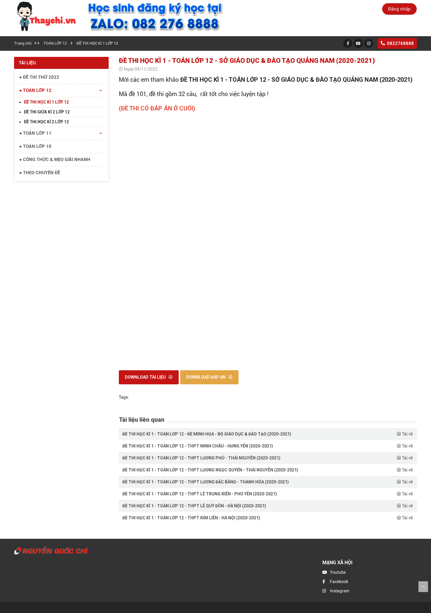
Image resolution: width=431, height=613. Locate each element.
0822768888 (397, 43)
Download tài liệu (149, 377)
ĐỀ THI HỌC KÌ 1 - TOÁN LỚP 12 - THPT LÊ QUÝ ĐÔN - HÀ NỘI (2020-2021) (194, 505)
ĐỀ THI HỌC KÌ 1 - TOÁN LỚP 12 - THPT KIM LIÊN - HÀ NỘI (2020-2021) (191, 517)
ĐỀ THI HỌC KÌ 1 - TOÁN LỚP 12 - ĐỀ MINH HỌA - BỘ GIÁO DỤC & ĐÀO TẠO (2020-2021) (206, 434)
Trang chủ (22, 43)
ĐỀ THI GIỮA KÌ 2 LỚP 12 (47, 112)
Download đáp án (209, 377)
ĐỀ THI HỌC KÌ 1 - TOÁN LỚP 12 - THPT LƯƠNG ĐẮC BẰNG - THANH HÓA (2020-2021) (205, 482)
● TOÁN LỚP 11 (61, 133)
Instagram (339, 590)
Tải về (405, 434)
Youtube (338, 572)
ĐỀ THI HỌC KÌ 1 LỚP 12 (97, 43)
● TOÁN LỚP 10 (35, 146)
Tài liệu (27, 63)
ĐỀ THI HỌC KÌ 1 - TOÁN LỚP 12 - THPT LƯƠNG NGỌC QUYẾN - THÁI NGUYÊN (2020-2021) (210, 470)
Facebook (339, 581)
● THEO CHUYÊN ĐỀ (39, 172)
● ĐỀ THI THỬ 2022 (39, 77)
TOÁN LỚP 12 (55, 43)
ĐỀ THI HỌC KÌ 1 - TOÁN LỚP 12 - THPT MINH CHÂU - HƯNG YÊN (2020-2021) (197, 446)
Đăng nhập (399, 9)
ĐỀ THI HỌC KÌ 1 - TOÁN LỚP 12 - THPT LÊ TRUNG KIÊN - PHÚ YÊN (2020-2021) (199, 493)
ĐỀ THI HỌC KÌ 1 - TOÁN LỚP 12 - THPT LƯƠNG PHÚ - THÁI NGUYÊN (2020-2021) (201, 458)
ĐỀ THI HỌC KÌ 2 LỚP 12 (46, 121)
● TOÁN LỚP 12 (61, 91)
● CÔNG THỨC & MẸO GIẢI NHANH (54, 159)
